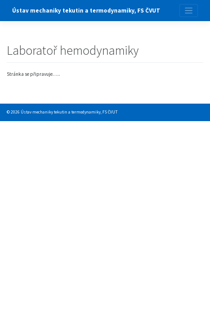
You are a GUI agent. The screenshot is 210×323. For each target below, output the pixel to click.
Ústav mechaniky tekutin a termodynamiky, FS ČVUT (86, 10)
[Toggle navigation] (188, 10)
